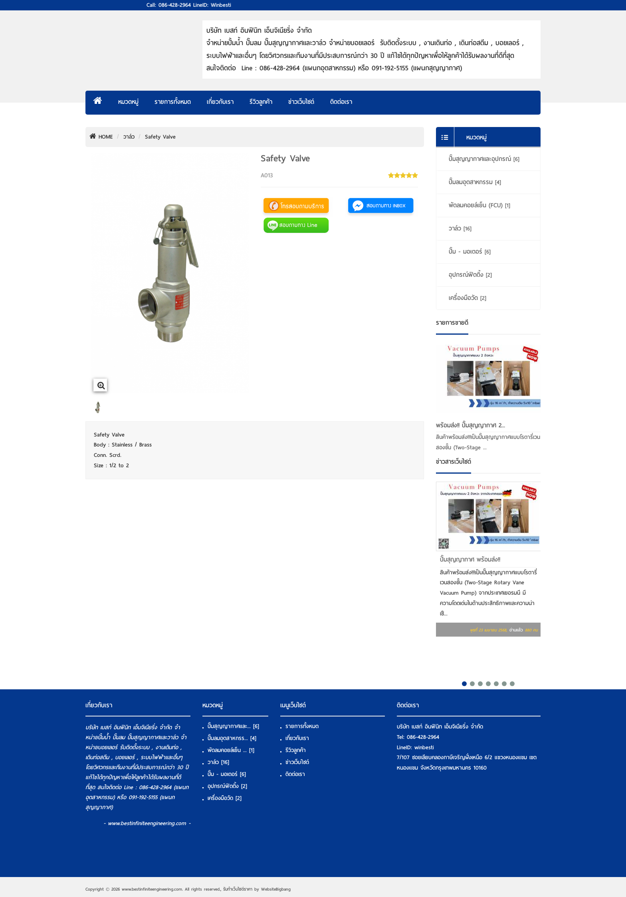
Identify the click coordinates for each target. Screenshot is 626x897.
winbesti (424, 747)
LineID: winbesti (212, 5)
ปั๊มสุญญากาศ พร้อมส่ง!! (470, 559)
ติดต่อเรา (341, 102)
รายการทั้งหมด (173, 102)
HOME (101, 136)
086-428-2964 (423, 737)
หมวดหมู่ (128, 102)
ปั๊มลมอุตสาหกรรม (475, 182)
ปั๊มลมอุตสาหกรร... (232, 738)
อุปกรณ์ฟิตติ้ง (470, 275)
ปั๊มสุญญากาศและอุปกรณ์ (484, 159)
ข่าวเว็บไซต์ (301, 102)
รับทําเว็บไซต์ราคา (237, 889)
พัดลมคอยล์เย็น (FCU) (479, 205)
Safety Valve (160, 136)
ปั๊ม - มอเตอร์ (470, 251)
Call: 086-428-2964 (169, 5)
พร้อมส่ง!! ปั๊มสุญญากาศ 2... (470, 425)
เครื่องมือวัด (467, 298)
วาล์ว (129, 136)
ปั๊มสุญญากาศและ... (233, 726)
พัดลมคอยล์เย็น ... (231, 750)
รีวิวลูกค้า (261, 102)
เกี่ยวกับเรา (220, 102)
